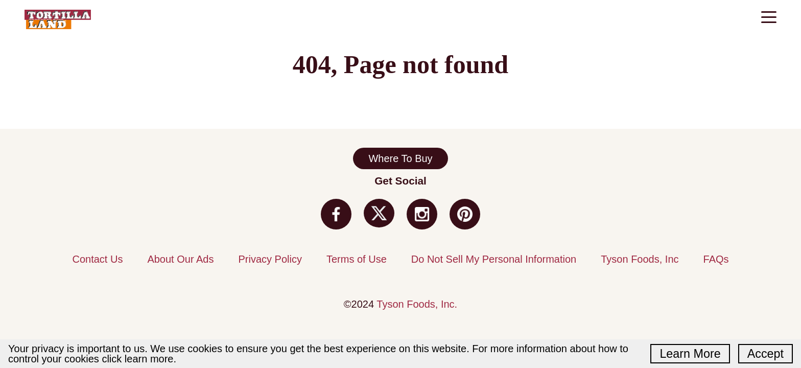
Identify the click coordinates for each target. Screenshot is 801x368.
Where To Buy (400, 158)
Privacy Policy (269, 259)
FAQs (716, 259)
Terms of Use (356, 259)
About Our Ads (180, 259)
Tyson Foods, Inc (639, 259)
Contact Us (97, 259)
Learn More (689, 353)
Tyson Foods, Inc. (416, 304)
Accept (765, 353)
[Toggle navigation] (768, 18)
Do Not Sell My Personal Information (493, 259)
